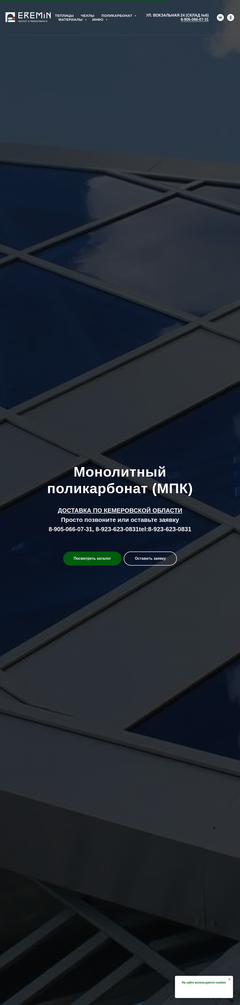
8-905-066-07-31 (195, 19)
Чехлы (87, 16)
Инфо (98, 19)
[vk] (220, 17)
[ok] (230, 17)
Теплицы (64, 16)
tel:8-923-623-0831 (165, 529)
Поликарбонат (118, 16)
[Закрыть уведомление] (229, 979)
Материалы (71, 19)
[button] (150, 559)
